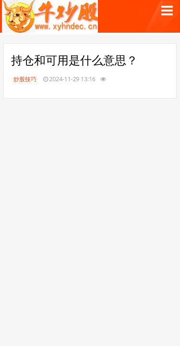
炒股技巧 (24, 79)
